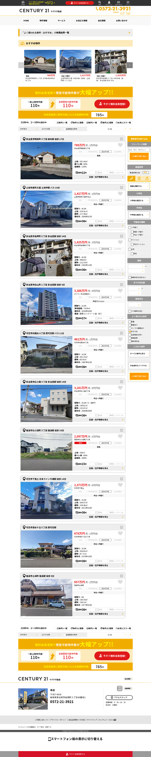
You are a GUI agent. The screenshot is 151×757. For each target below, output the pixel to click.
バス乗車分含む (136, 311)
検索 (99, 3)
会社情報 (101, 20)
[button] (130, 65)
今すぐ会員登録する (80, 3)
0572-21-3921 (62, 701)
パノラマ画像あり (136, 328)
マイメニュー (109, 3)
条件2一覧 (91, 122)
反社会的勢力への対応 (77, 720)
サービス (61, 20)
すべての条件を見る (137, 354)
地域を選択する (136, 186)
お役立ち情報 (81, 20)
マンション (134, 240)
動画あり (133, 325)
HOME (23, 2)
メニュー (128, 3)
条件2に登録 (106, 122)
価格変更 (133, 338)
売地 (134, 253)
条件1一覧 (62, 122)
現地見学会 (134, 341)
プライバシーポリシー (58, 720)
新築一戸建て (137, 232)
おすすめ (133, 331)
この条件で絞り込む (138, 156)
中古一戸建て (137, 235)
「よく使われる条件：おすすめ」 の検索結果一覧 (45, 32)
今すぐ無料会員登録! (112, 104)
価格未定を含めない (137, 277)
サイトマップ (92, 720)
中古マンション (138, 244)
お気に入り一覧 (123, 122)
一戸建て (133, 227)
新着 (131, 321)
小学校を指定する (136, 200)
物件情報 (43, 20)
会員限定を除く (136, 335)
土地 (131, 249)
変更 (145, 172)
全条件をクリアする (138, 366)
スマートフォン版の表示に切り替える (77, 738)
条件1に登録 (76, 122)
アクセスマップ (118, 697)
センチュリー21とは (107, 720)
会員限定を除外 (70, 129)
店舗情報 (127, 688)
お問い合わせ (118, 3)
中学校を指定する (136, 215)
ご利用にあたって (41, 720)
